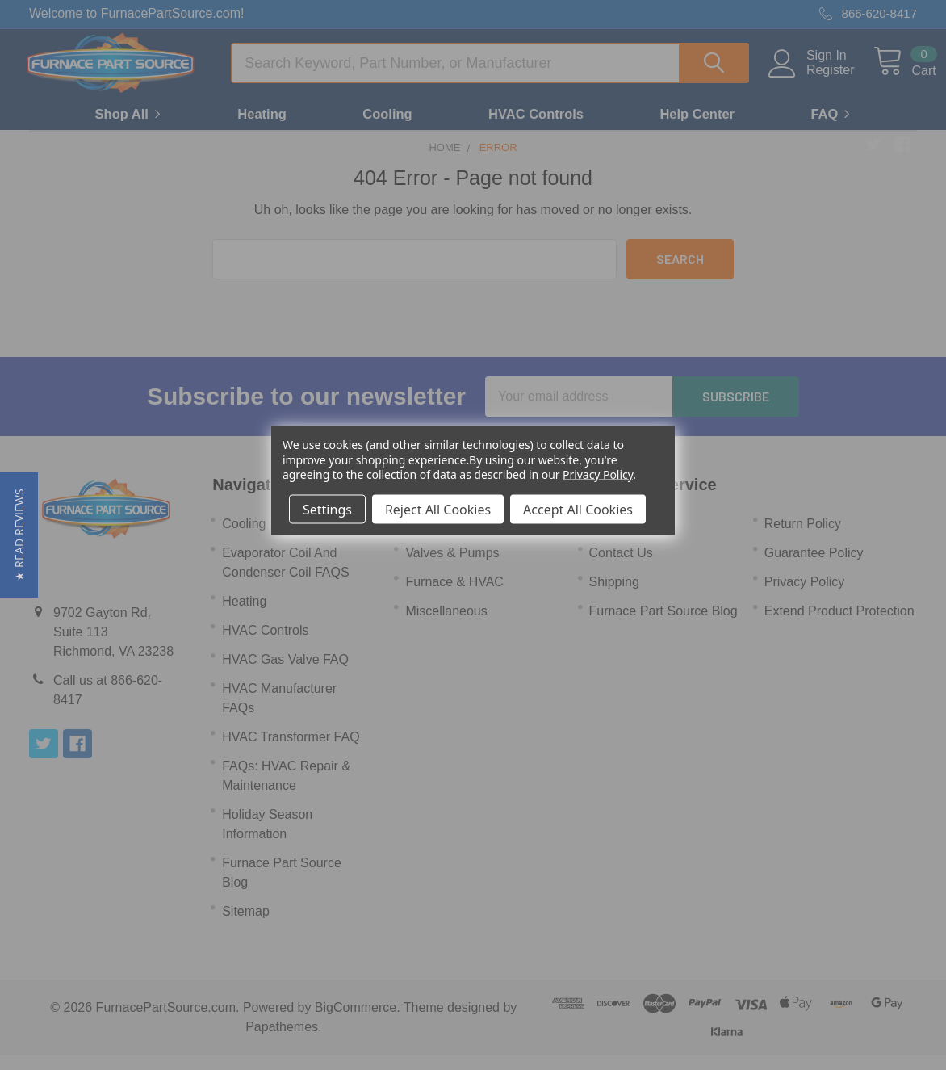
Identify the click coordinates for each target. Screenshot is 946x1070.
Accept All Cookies (578, 509)
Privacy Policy (598, 473)
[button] (19, 535)
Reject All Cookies (438, 509)
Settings (327, 509)
